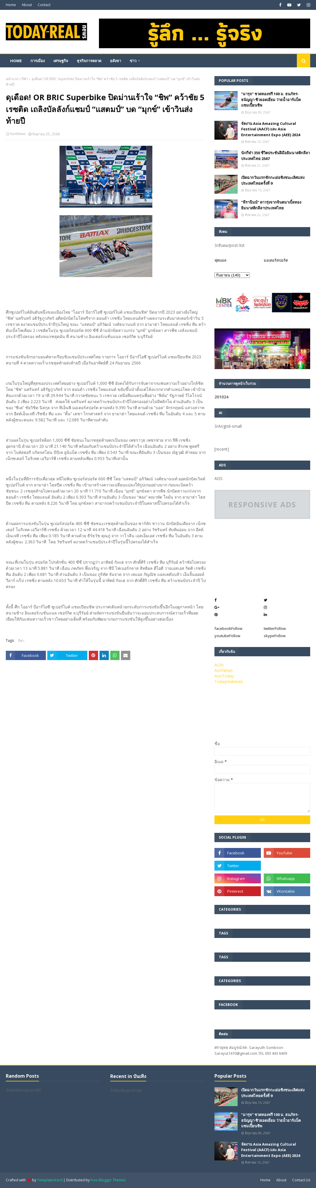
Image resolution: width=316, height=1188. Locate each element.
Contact (44, 4)
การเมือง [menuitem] (37, 60)
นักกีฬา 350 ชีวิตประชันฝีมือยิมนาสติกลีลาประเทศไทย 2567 (275, 155)
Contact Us (301, 1180)
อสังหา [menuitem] (115, 60)
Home (11, 4)
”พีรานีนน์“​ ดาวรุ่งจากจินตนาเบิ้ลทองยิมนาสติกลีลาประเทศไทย (271, 205)
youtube (227, 635)
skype (275, 635)
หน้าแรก (12, 78)
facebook (228, 628)
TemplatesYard (49, 1180)
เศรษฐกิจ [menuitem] (60, 60)
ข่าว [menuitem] (133, 60)
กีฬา (24, 78)
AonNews (18, 133)
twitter (275, 628)
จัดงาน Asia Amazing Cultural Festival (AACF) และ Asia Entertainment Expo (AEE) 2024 (270, 129)
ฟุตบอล (220, 260)
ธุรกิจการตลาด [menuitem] (89, 60)
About (27, 4)
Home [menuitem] (16, 60)
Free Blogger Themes (108, 1180)
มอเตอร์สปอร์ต (276, 260)
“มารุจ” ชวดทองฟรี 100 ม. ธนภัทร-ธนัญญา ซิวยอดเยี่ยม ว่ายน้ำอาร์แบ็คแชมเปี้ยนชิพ (271, 99)
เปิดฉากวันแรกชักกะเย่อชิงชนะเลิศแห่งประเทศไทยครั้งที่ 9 (272, 180)
